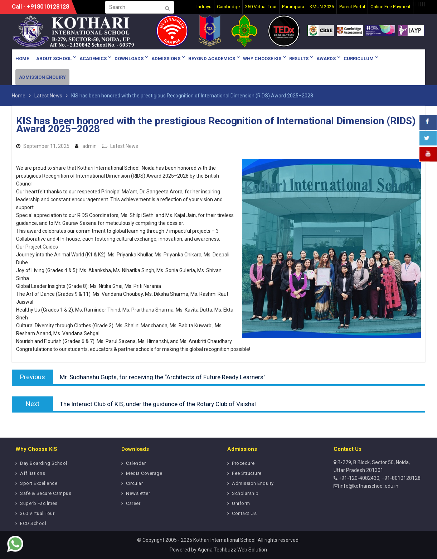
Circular (134, 483)
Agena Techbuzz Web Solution (232, 550)
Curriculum (359, 58)
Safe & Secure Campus (45, 493)
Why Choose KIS (262, 58)
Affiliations (32, 473)
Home (22, 58)
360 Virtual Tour (37, 513)
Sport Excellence (38, 483)
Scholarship (245, 493)
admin (89, 146)
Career (133, 503)
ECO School (33, 523)
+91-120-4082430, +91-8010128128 (379, 478)
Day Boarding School (43, 463)
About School (54, 58)
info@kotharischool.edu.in (368, 486)
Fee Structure (247, 473)
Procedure (243, 463)
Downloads (129, 58)
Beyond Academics (211, 58)
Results (299, 58)
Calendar (136, 463)
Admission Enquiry (42, 77)
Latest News (124, 146)
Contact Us (244, 513)
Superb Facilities (39, 503)
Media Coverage (144, 473)
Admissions (165, 58)
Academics (93, 58)
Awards (326, 58)
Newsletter (138, 493)
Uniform (241, 503)
